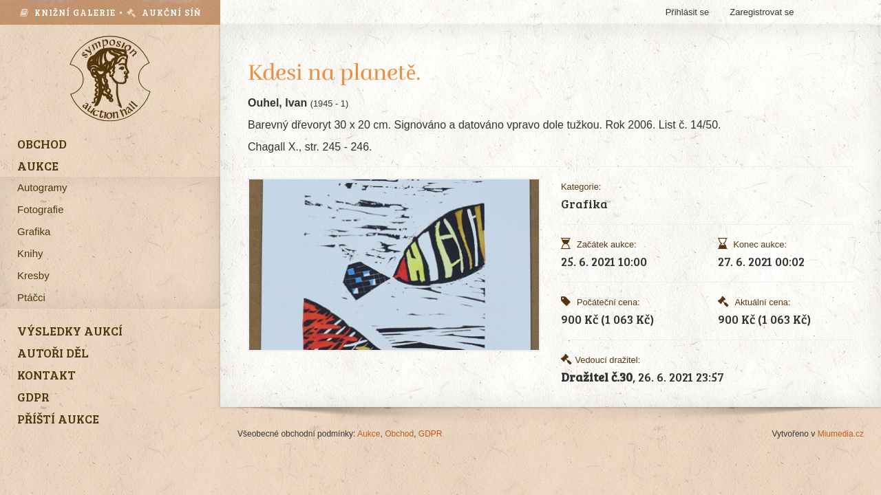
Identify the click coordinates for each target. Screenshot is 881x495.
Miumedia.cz (841, 434)
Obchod (399, 434)
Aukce (368, 434)
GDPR (430, 434)
